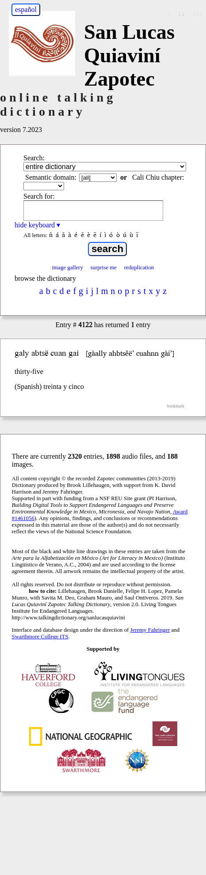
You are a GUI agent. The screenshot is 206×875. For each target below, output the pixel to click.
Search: (34, 158)
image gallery (67, 267)
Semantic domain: (50, 177)
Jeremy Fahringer (150, 630)
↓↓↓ (197, 13)
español (26, 9)
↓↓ (181, 13)
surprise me (104, 267)
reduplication (139, 267)
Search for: (39, 196)
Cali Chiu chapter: (158, 177)
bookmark (175, 406)
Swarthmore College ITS (40, 637)
